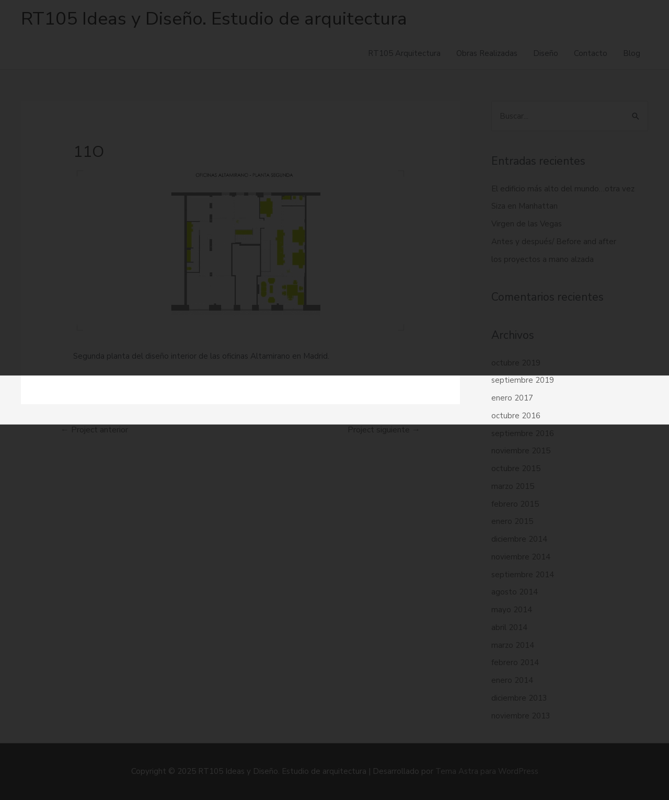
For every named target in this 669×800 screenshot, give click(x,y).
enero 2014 (512, 680)
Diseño (545, 53)
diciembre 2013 (519, 698)
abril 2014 (509, 627)
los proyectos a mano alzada (542, 259)
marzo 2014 (512, 645)
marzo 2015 (512, 486)
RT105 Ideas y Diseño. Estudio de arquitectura (214, 18)
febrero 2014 (515, 662)
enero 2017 (512, 398)
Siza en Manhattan (524, 206)
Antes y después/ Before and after (553, 241)
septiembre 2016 (522, 433)
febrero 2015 (515, 504)
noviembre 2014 (520, 557)
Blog (631, 53)
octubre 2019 (515, 363)
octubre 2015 (515, 468)
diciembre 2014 (519, 539)
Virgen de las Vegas (526, 224)
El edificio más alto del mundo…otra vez (563, 189)
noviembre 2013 (520, 716)
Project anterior (94, 430)
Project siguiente (384, 430)
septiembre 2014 (522, 574)
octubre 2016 (515, 415)
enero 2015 (512, 521)
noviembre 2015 (520, 450)
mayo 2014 (511, 609)
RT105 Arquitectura (404, 53)
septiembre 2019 (522, 380)
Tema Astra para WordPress (486, 771)
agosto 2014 (514, 592)
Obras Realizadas (486, 53)
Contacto (590, 53)
